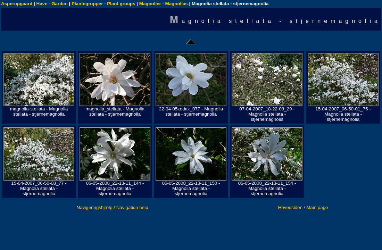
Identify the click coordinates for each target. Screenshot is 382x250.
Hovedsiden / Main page (303, 207)
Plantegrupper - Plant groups (103, 3)
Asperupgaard (16, 3)
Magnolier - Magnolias (163, 3)
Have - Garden (52, 3)
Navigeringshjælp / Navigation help (112, 207)
